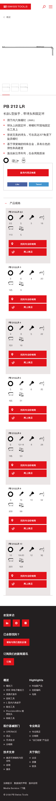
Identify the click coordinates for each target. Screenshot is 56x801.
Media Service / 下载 (14, 788)
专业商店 (36, 731)
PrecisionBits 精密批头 (15, 712)
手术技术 (10, 740)
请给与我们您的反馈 (16, 642)
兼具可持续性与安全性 (14, 759)
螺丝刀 (9, 686)
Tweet (39, 184)
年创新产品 (37, 686)
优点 (8, 736)
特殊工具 (10, 718)
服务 (8, 769)
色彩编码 (36, 690)
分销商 (9, 744)
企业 (34, 757)
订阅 (9, 661)
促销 (8, 765)
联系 (34, 766)
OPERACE (11, 731)
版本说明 (33, 783)
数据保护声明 (20, 783)
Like (17, 184)
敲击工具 (10, 707)
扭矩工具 (10, 698)
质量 (34, 762)
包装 (34, 694)
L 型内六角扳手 (13, 702)
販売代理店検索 (28, 172)
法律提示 (7, 783)
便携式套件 (11, 694)
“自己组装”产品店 (40, 740)
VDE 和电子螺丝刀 (15, 690)
